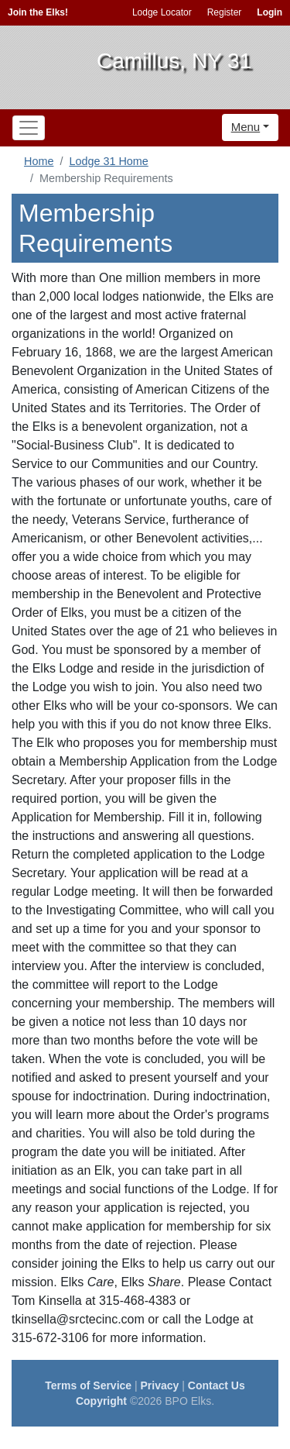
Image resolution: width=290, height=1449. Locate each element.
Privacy (160, 1385)
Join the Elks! (38, 12)
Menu (246, 126)
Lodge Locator (162, 12)
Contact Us (216, 1385)
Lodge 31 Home (108, 161)
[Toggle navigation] (28, 127)
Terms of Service (88, 1385)
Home (38, 161)
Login (269, 12)
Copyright (101, 1401)
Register (224, 12)
